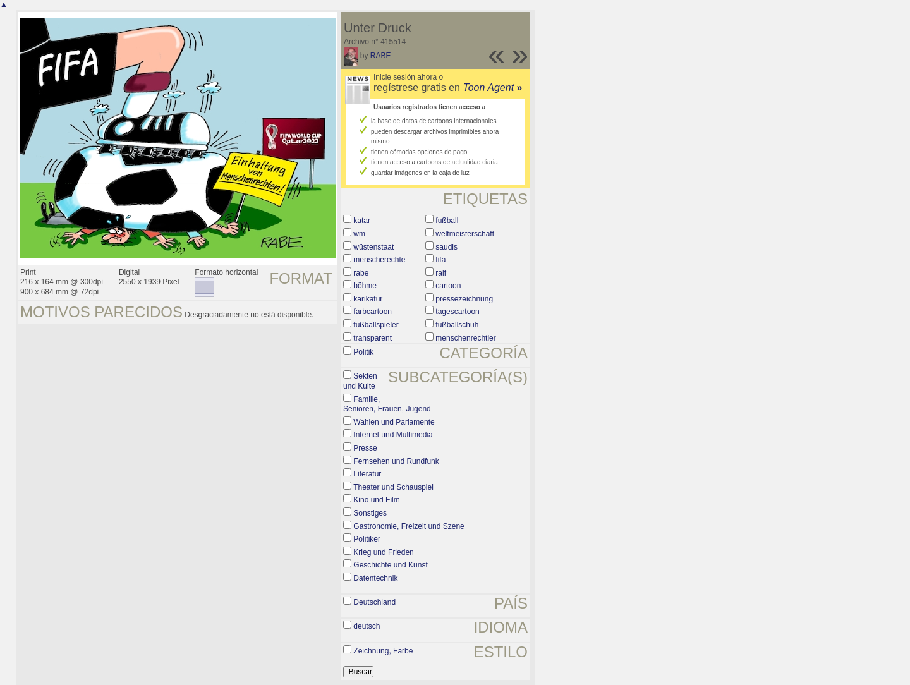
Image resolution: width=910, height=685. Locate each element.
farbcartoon (372, 311)
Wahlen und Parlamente (393, 422)
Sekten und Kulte (360, 381)
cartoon (448, 285)
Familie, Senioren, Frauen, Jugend (387, 404)
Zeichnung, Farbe (383, 650)
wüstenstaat (373, 247)
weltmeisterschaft (464, 233)
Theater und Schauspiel (393, 487)
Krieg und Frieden (383, 552)
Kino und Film (376, 499)
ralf (440, 273)
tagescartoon (457, 311)
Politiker (366, 539)
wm (359, 233)
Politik (363, 352)
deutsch (366, 626)
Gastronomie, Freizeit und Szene (408, 526)
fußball (446, 220)
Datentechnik (375, 578)
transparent (372, 338)
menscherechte (379, 259)
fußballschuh (456, 324)
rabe (360, 273)
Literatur (367, 474)
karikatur (367, 298)
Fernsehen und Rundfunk (396, 461)
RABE (380, 55)
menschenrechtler (465, 338)
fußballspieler (375, 324)
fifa (440, 259)
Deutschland (374, 602)
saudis (446, 247)
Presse (365, 448)
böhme (365, 285)
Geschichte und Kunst (390, 565)
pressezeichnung (464, 298)
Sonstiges (370, 513)
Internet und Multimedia (392, 434)
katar (361, 220)
